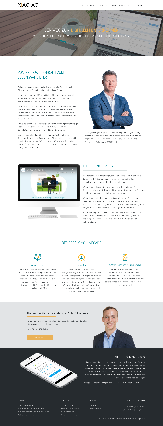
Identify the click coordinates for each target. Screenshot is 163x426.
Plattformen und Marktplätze (70, 409)
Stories (90, 5)
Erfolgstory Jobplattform (25, 406)
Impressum (141, 419)
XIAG (81, 5)
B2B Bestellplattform (67, 412)
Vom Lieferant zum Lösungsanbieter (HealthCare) (33, 412)
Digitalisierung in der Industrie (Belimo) (30, 415)
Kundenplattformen (67, 406)
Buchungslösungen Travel (69, 415)
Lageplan (93, 406)
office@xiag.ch (140, 410)
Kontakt (139, 5)
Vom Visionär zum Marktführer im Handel (31, 409)
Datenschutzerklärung (130, 419)
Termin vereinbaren (40, 338)
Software (102, 5)
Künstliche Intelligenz (121, 5)
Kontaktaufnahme (96, 409)
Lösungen (65, 400)
